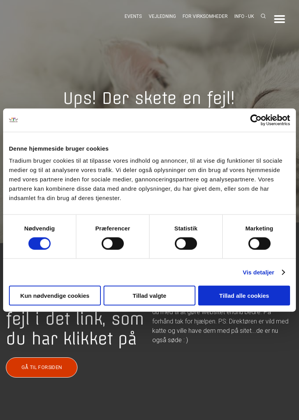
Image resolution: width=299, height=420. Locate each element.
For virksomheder (205, 16)
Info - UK (244, 16)
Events (133, 16)
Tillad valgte (149, 295)
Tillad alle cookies (244, 295)
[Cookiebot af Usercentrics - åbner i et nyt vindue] (256, 120)
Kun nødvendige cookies (55, 295)
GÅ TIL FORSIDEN (41, 367)
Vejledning (162, 16)
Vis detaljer (258, 272)
